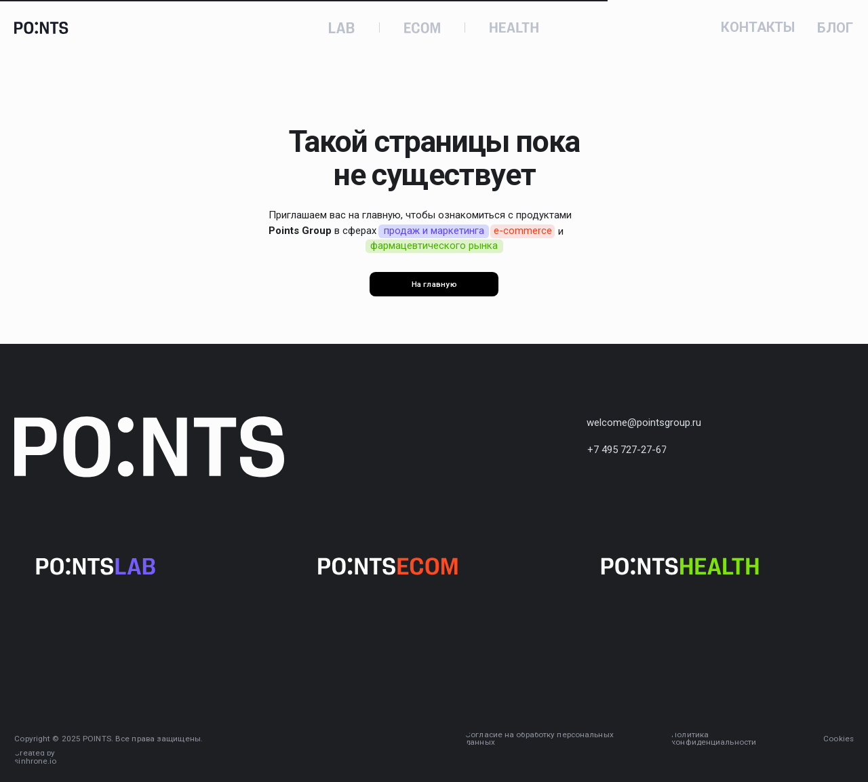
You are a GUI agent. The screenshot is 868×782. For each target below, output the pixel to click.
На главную (434, 284)
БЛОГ (834, 28)
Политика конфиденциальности (713, 738)
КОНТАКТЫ (758, 28)
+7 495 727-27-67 (627, 450)
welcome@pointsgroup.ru (644, 422)
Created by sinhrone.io (35, 757)
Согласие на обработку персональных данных (539, 738)
